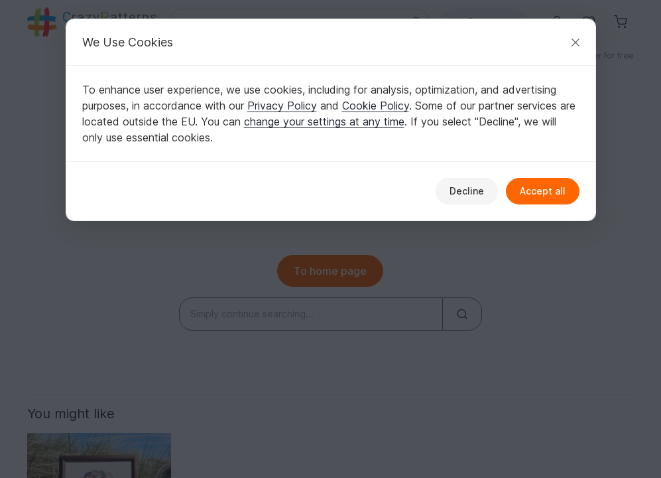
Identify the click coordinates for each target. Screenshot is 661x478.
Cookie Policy (375, 105)
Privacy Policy (282, 105)
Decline (467, 191)
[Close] (575, 42)
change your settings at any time (324, 121)
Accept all (543, 191)
